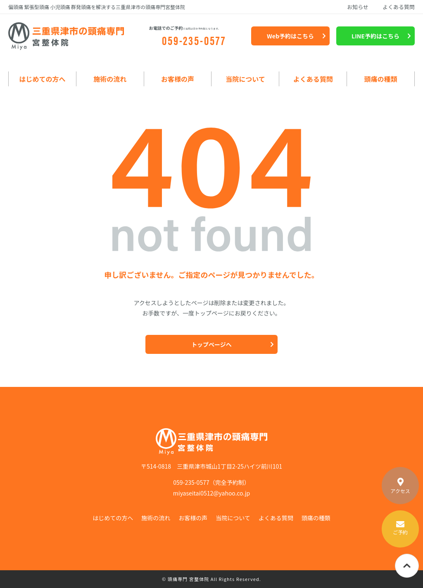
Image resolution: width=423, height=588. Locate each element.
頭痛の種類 (380, 79)
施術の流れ (109, 79)
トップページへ (211, 344)
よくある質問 (399, 6)
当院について (245, 79)
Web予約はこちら (290, 36)
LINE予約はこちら (375, 36)
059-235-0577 (194, 40)
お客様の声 (177, 79)
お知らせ (357, 6)
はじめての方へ (42, 79)
